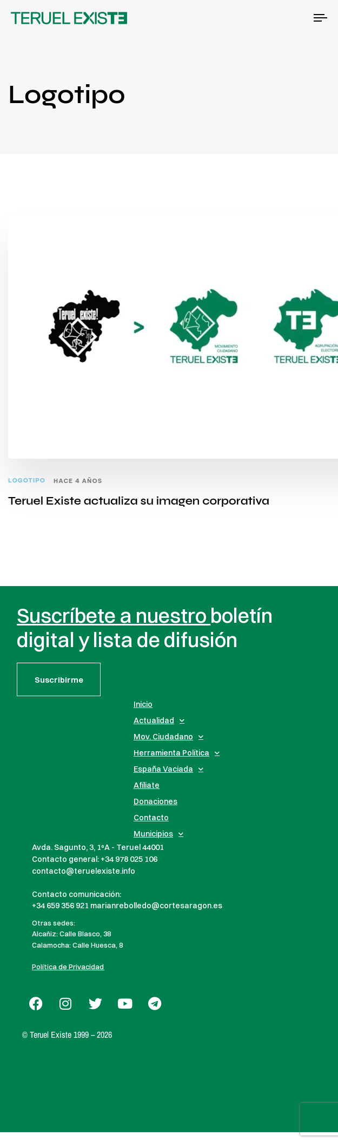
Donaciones (155, 801)
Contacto (151, 817)
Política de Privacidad (68, 966)
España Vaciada (168, 769)
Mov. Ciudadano (168, 737)
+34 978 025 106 (129, 859)
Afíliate (147, 785)
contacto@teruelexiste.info (83, 871)
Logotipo (26, 480)
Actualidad (159, 720)
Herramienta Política (177, 753)
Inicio (143, 704)
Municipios (158, 834)
